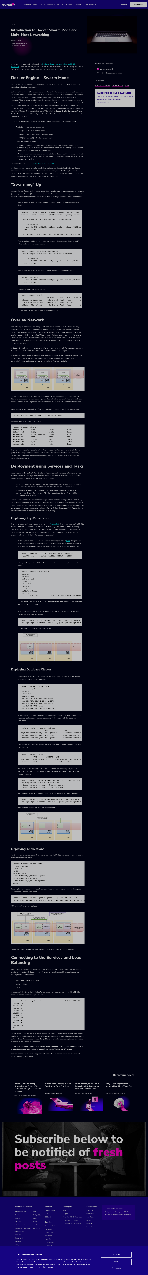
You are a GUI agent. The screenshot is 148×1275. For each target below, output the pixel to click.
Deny (116, 1262)
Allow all (116, 1254)
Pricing (81, 4)
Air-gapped (48, 1229)
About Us (89, 1210)
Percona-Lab (54, 525)
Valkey (17, 1245)
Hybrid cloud (49, 1232)
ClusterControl (49, 4)
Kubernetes (48, 1236)
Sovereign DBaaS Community (72, 1217)
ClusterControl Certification (72, 1224)
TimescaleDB (19, 1235)
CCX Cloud (48, 1246)
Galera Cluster (117, 86)
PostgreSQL (19, 1222)
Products (48, 1206)
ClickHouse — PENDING (23, 1228)
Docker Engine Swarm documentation (40, 164)
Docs (64, 1210)
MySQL (127, 86)
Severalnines (91, 1206)
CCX (61, 4)
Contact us (90, 1214)
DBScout (71, 4)
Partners (89, 1224)
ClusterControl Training (70, 1220)
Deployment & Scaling (102, 86)
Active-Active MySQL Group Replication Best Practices (58, 1085)
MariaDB (17, 1218)
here (68, 541)
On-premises (49, 1242)
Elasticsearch (19, 1238)
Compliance (90, 1217)
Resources (92, 4)
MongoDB (18, 1241)
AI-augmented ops (51, 1226)
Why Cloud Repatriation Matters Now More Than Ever (119, 1085)
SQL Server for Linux (22, 1225)
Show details (116, 1268)
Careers (88, 1220)
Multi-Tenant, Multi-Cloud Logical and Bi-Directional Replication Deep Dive (87, 1087)
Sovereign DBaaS (33, 4)
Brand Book (90, 1227)
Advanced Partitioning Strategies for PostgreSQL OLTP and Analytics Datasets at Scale (28, 1088)
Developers (67, 1206)
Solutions (48, 1222)
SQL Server (36, 1228)
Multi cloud (48, 1239)
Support (120, 4)
